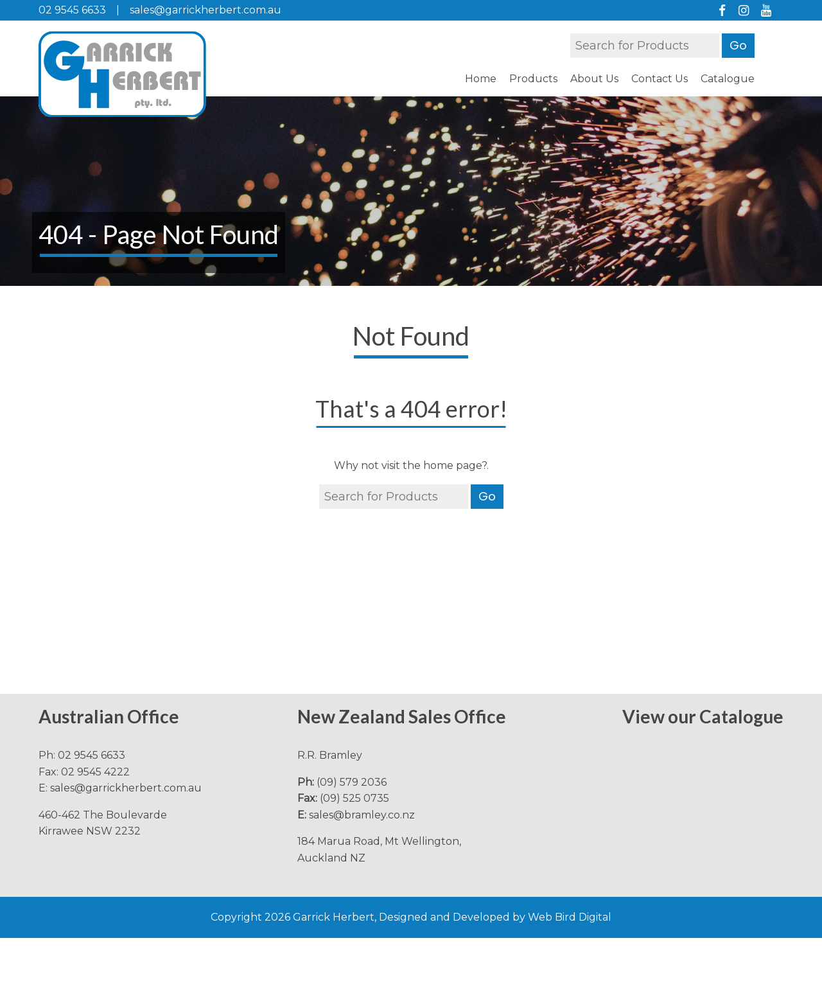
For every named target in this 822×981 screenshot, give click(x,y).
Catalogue (728, 79)
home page (452, 465)
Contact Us (659, 79)
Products (533, 79)
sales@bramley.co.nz (362, 815)
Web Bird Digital (569, 917)
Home (480, 79)
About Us (594, 79)
